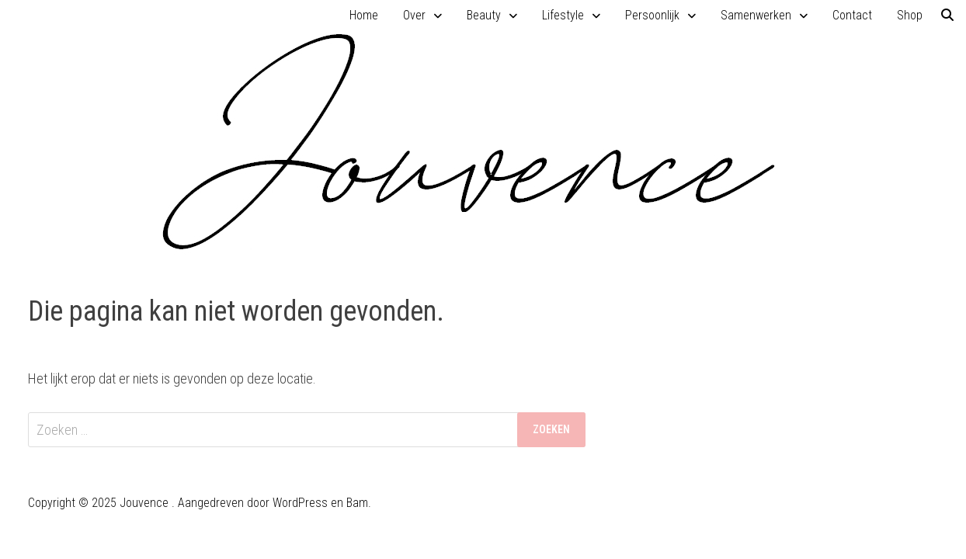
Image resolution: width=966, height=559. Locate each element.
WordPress (300, 502)
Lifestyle (563, 15)
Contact (852, 15)
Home (363, 15)
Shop (910, 15)
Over (414, 15)
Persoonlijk (652, 15)
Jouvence (144, 502)
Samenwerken (756, 15)
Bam (357, 502)
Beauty (484, 15)
